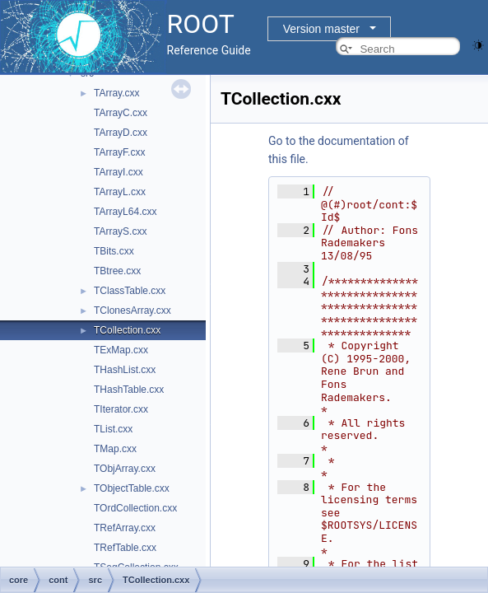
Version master (321, 28)
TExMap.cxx (121, 350)
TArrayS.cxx (120, 231)
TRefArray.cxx (125, 528)
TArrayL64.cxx (125, 211)
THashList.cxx (125, 370)
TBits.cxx (114, 251)
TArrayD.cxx (120, 132)
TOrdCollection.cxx (135, 508)
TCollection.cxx (127, 330)
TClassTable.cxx (129, 290)
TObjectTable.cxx (132, 488)
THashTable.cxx (129, 389)
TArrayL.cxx (120, 192)
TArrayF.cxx (119, 152)
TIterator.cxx (121, 409)
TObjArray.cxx (125, 468)
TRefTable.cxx (125, 547)
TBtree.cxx (117, 271)
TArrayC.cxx (120, 113)
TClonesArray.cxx (132, 310)
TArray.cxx (117, 93)
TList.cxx (113, 429)
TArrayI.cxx (118, 172)
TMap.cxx (115, 449)
